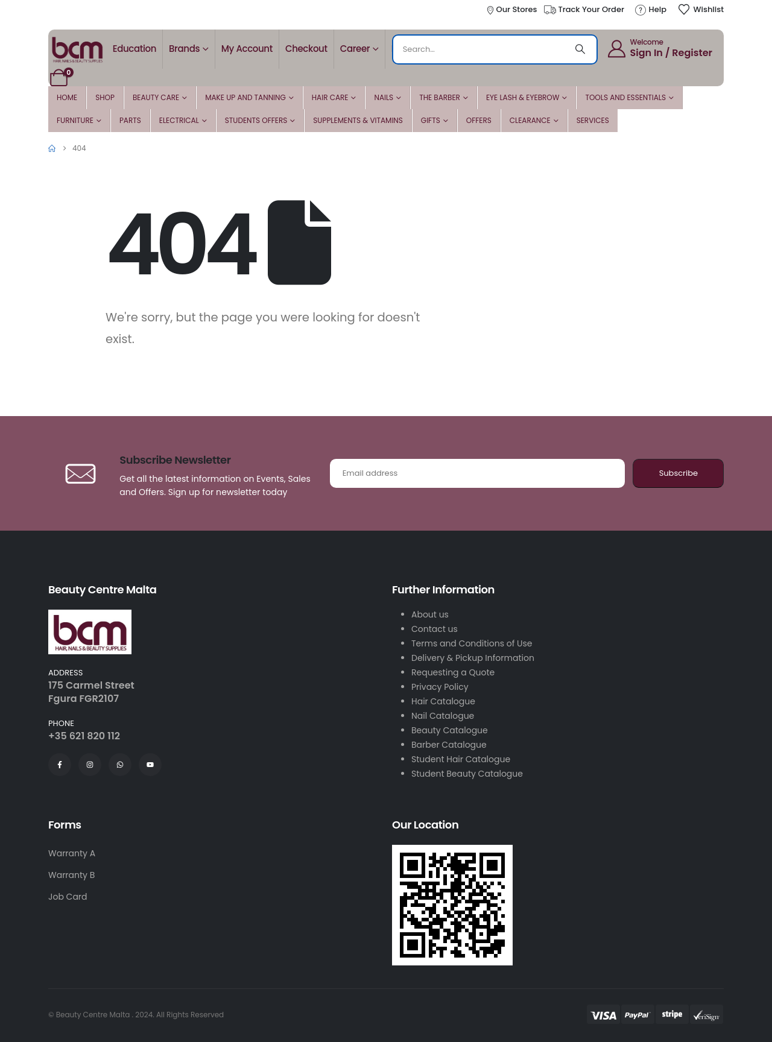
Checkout (306, 48)
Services (593, 120)
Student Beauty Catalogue (467, 774)
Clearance (530, 120)
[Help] (650, 9)
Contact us (434, 629)
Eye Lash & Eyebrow (523, 97)
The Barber (439, 97)
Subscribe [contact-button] (678, 473)
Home (67, 97)
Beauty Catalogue (449, 730)
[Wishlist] (700, 9)
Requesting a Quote (453, 672)
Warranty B (71, 875)
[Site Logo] (77, 49)
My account (247, 48)
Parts (130, 120)
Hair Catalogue (443, 701)
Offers (479, 120)
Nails (383, 97)
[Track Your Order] (583, 9)
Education (134, 48)
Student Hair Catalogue (460, 759)
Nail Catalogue (442, 716)
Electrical (179, 120)
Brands (184, 48)
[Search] (580, 49)
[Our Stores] (511, 9)
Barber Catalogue (449, 745)
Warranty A (71, 853)
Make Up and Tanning (245, 97)
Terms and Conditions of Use (471, 643)
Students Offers (256, 120)
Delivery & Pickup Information (472, 658)
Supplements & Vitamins (358, 120)
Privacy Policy (440, 687)
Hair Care (330, 97)
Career (355, 48)
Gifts (430, 120)
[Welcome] (659, 48)
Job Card (67, 897)
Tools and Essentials (625, 97)
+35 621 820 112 (84, 736)
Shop (105, 97)
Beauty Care (156, 97)
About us (430, 614)
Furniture (75, 120)
